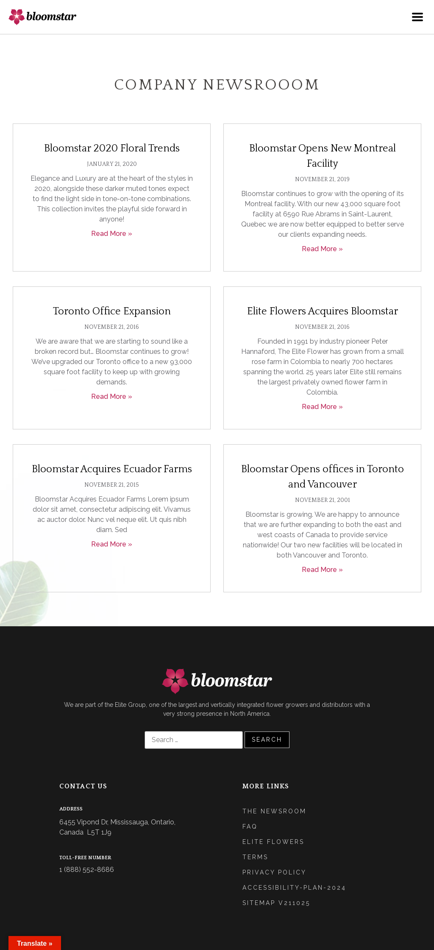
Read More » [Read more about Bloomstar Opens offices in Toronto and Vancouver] (322, 570)
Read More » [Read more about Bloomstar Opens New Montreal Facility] (322, 249)
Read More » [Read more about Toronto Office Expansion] (111, 396)
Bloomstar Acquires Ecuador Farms (112, 469)
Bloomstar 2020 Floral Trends (112, 148)
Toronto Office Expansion (112, 311)
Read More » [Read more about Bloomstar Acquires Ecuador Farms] (111, 544)
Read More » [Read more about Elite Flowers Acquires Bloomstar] (322, 407)
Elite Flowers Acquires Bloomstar (322, 311)
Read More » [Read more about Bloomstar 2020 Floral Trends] (111, 234)
